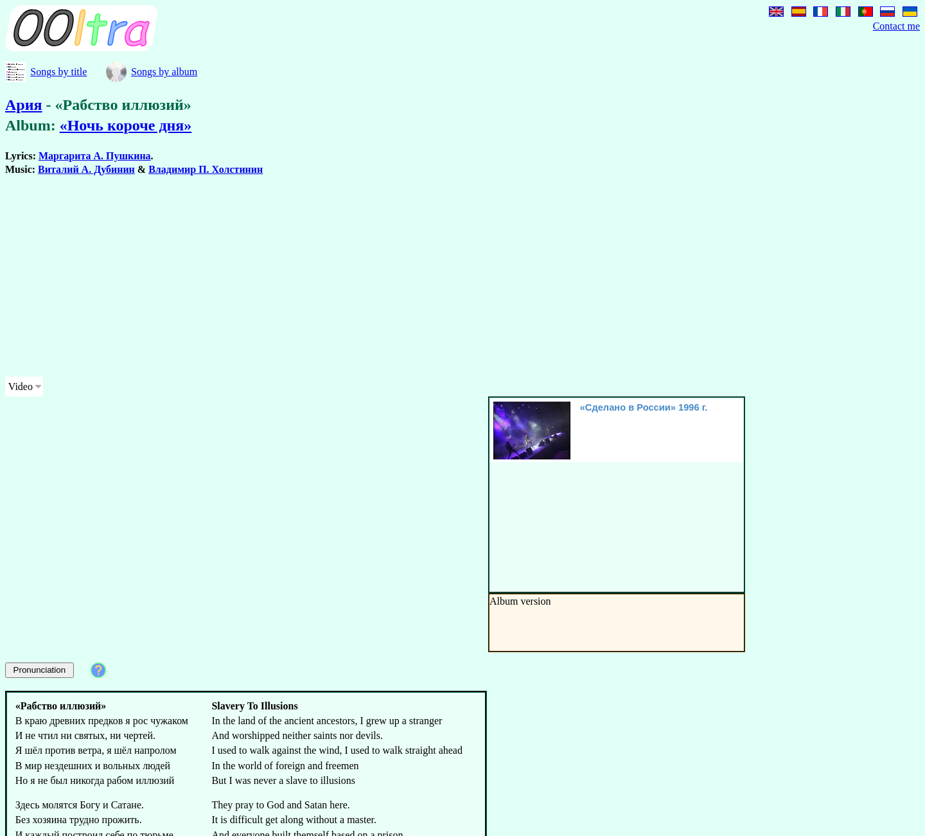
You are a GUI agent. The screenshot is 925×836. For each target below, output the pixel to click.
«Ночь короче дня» (126, 125)
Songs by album (164, 71)
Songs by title (58, 71)
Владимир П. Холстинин (205, 169)
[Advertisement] (390, 276)
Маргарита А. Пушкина (95, 155)
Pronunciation (39, 670)
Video (20, 386)
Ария (23, 104)
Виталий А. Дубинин (86, 169)
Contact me (896, 26)
